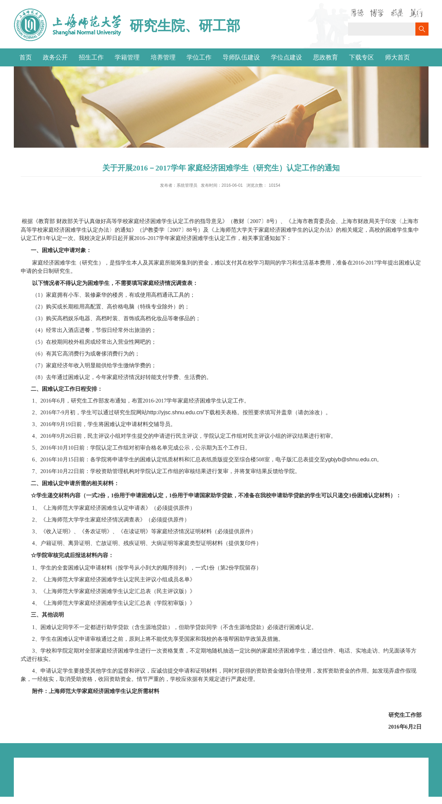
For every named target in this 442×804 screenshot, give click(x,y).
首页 (25, 57)
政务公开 (55, 57)
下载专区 (361, 57)
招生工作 (91, 57)
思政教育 (325, 57)
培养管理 (163, 57)
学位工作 (199, 57)
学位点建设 (286, 57)
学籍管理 (127, 57)
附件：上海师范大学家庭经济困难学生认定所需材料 (95, 691)
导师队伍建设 (241, 57)
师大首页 (397, 57)
